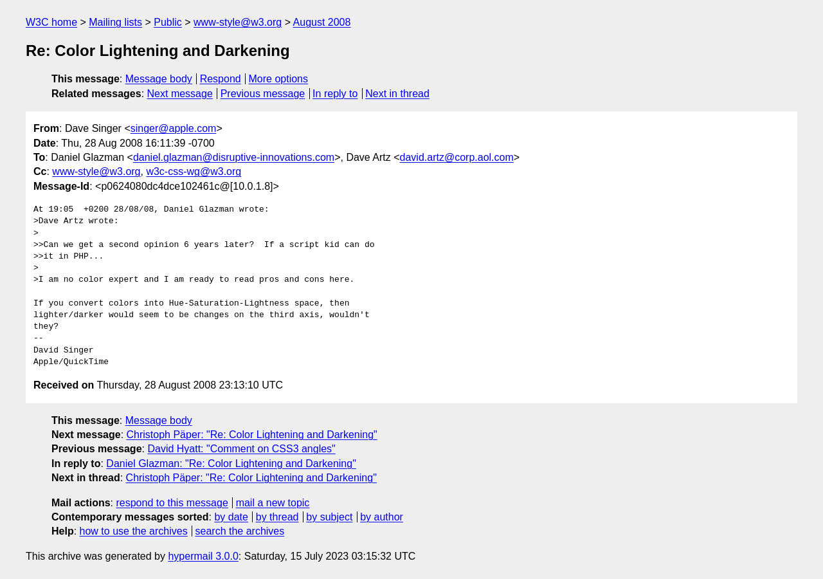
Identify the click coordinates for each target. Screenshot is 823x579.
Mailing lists (115, 22)
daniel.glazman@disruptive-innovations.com (233, 157)
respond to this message (172, 502)
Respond (220, 78)
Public (168, 22)
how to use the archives (134, 531)
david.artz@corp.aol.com (457, 157)
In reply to (334, 93)
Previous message (263, 93)
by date (231, 516)
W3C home (51, 22)
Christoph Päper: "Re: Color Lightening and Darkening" (252, 434)
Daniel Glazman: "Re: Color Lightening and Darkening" (231, 463)
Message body (158, 78)
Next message (180, 93)
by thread (277, 516)
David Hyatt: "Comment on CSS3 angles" (241, 448)
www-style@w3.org (238, 22)
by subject (329, 516)
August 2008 (322, 22)
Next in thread (397, 93)
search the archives (240, 531)
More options (279, 78)
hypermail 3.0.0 (203, 556)
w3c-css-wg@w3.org (193, 171)
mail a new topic (273, 502)
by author (381, 516)
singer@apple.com (174, 128)
